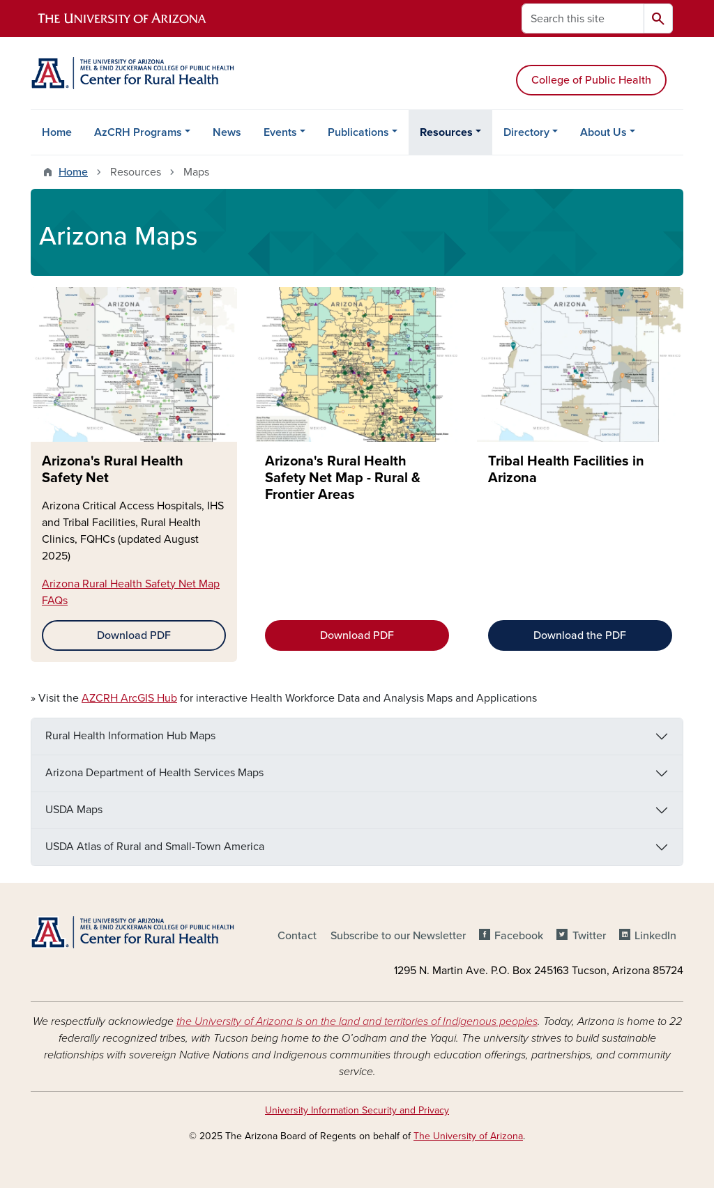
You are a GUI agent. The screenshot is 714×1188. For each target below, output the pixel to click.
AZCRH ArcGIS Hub (129, 698)
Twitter (589, 936)
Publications (358, 132)
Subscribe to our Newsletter (398, 936)
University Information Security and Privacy (357, 1110)
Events (280, 132)
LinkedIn (655, 936)
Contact (297, 936)
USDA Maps (73, 810)
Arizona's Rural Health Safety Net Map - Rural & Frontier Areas (342, 478)
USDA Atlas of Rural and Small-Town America (154, 847)
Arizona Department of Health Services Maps (154, 773)
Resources (446, 132)
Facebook (518, 936)
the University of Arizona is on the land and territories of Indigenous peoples (357, 1021)
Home (57, 132)
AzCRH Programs (138, 132)
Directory (526, 132)
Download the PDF (579, 635)
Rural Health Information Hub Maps (130, 736)
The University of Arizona (468, 1136)
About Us (603, 132)
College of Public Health (591, 80)
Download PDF (134, 635)
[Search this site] (583, 18)
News (227, 132)
